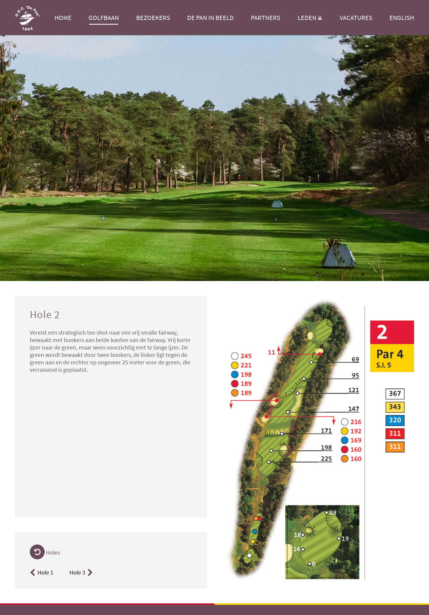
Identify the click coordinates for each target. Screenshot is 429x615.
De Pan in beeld (210, 17)
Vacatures (356, 17)
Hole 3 (81, 572)
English (401, 17)
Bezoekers (153, 17)
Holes (45, 552)
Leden (310, 17)
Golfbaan (103, 17)
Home (63, 17)
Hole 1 (41, 572)
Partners (265, 17)
